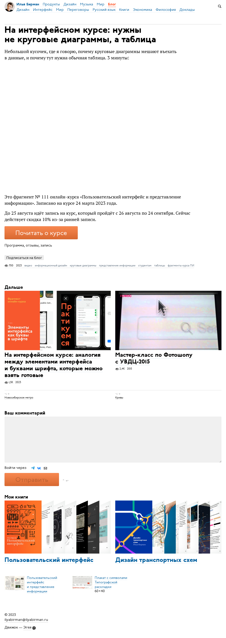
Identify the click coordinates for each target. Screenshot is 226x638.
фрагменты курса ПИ (181, 265)
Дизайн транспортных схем (156, 560)
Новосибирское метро (19, 397)
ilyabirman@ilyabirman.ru (26, 619)
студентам (144, 265)
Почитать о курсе (41, 233)
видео (28, 265)
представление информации (117, 265)
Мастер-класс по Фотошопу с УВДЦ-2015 (154, 358)
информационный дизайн (51, 265)
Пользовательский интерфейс (49, 560)
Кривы (119, 397)
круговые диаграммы (83, 265)
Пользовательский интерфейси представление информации (42, 584)
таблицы (159, 265)
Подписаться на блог (24, 257)
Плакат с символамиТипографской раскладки (111, 582)
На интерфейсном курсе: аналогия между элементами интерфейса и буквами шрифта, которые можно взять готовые (54, 365)
